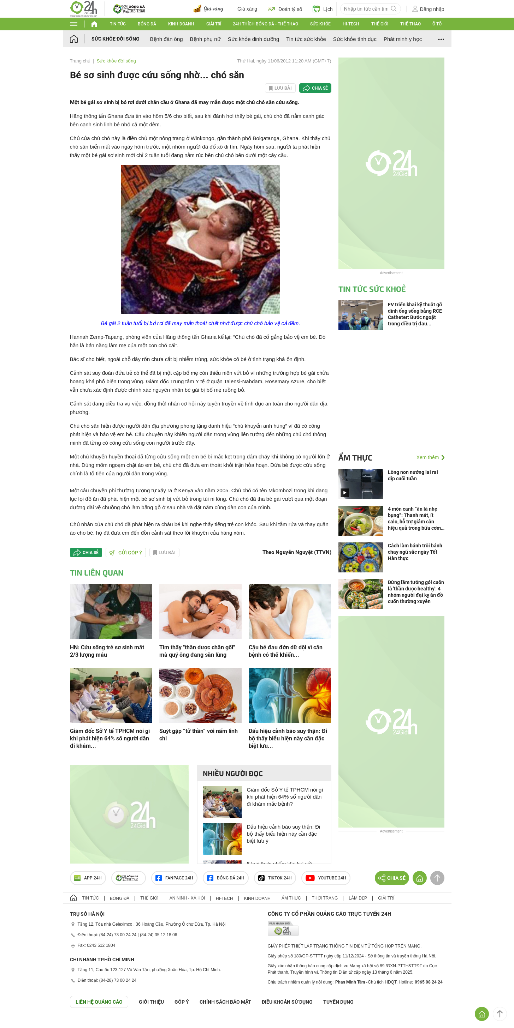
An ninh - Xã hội (187, 898)
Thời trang (325, 898)
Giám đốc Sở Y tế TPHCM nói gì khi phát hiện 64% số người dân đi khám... (110, 738)
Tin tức (118, 24)
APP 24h (88, 878)
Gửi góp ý (125, 552)
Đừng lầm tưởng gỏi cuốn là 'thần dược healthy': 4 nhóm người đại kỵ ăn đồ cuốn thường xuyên (416, 591)
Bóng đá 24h (225, 878)
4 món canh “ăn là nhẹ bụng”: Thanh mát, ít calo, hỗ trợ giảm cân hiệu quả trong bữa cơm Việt (414, 518)
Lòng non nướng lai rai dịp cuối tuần (413, 475)
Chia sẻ (320, 88)
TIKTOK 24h (275, 878)
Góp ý (182, 1002)
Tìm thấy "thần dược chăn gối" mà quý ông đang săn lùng (197, 651)
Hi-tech (351, 24)
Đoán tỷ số (285, 8)
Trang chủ (80, 61)
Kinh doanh (181, 24)
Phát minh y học (403, 39)
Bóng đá (147, 24)
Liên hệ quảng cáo (99, 1002)
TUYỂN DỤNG (338, 1002)
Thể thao (410, 24)
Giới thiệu (151, 1002)
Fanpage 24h (174, 878)
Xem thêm (427, 457)
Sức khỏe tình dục (355, 39)
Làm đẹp (358, 898)
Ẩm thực (355, 457)
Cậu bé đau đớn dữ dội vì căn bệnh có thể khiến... (286, 651)
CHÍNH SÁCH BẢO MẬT (225, 1002)
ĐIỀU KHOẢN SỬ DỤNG (287, 1002)
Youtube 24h (326, 878)
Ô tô (437, 24)
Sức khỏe (320, 24)
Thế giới (379, 24)
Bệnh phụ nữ (205, 39)
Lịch (323, 8)
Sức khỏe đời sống (115, 39)
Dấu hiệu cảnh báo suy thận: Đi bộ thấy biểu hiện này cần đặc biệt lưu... (288, 738)
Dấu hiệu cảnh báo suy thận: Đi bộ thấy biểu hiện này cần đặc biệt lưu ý (283, 834)
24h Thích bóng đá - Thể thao (265, 24)
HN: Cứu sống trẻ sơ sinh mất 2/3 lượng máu (107, 651)
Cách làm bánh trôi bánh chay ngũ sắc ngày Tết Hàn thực (415, 552)
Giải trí (213, 24)
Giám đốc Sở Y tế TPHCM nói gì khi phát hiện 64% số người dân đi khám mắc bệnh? (285, 797)
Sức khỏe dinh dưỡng (253, 39)
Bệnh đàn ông (166, 39)
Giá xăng (247, 9)
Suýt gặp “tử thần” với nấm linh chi (198, 735)
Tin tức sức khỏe (306, 39)
